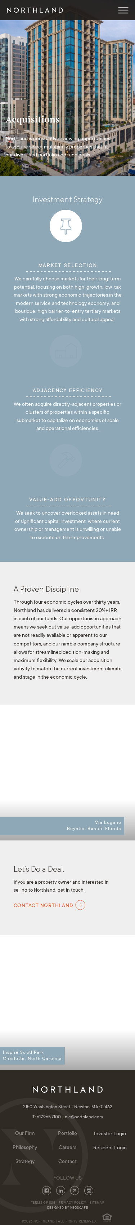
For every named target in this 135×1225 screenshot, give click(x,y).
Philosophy (25, 1148)
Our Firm (25, 1134)
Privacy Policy (72, 1203)
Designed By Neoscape (67, 1208)
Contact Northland (50, 905)
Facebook (46, 1190)
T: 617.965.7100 (48, 1117)
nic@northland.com (84, 1117)
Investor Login (110, 1134)
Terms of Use (43, 1203)
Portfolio (67, 1134)
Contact (67, 1162)
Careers (67, 1148)
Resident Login (110, 1148)
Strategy (25, 1162)
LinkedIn (60, 1190)
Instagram (88, 1190)
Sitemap (97, 1203)
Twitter (74, 1190)
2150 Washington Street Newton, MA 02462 (67, 1107)
